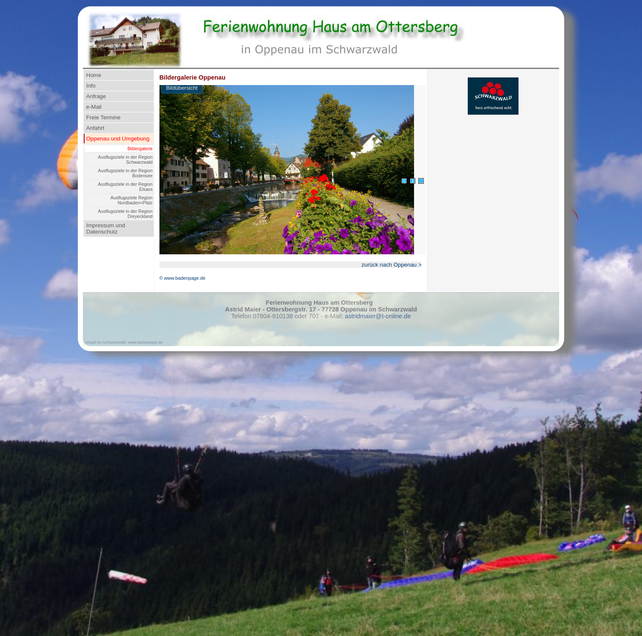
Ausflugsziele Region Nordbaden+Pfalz (131, 200)
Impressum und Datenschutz (105, 228)
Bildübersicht (182, 88)
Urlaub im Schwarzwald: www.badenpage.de (124, 342)
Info (91, 86)
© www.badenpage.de (182, 278)
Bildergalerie (140, 148)
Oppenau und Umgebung (118, 138)
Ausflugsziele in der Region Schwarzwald (125, 159)
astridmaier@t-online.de (378, 316)
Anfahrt (95, 128)
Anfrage (96, 96)
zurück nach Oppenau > (392, 265)
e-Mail (94, 107)
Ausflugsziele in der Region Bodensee (125, 173)
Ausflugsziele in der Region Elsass (125, 187)
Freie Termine (103, 117)
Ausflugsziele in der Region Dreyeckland (125, 214)
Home (94, 75)
